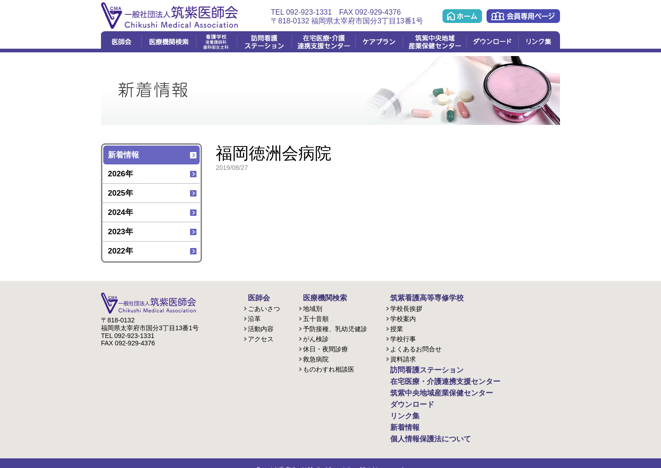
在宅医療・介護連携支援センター (323, 41)
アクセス (261, 337)
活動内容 (261, 327)
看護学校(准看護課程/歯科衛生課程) (216, 41)
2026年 (120, 173)
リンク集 (539, 41)
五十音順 (316, 317)
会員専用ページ (523, 16)
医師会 (121, 41)
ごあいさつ (264, 307)
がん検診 (316, 337)
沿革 (254, 317)
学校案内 (403, 317)
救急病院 (316, 357)
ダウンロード (492, 41)
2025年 (120, 193)
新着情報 (123, 155)
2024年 (120, 212)
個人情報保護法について (421, 428)
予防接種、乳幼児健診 (335, 327)
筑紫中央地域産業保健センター (434, 41)
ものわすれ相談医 (328, 368)
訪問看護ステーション (264, 41)
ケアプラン (379, 41)
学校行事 (403, 337)
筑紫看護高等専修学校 (418, 297)
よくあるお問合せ (416, 347)
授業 (396, 327)
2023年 (120, 231)
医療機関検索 (168, 41)
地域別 (312, 307)
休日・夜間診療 (325, 347)
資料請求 (403, 357)
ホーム (462, 16)
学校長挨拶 (406, 307)
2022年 (120, 251)
